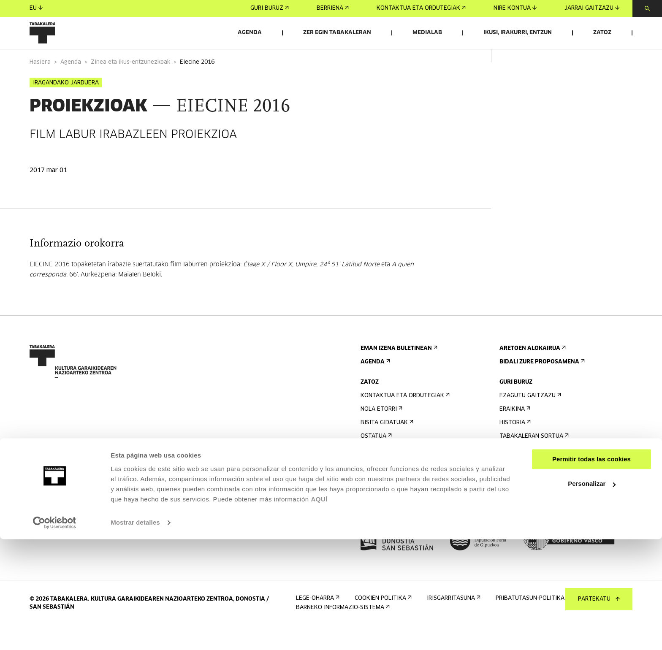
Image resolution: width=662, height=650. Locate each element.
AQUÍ (319, 610)
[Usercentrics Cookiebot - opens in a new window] (55, 633)
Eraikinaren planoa (392, 498)
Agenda (250, 32)
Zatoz (602, 32)
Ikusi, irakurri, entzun (517, 32)
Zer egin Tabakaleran (337, 32)
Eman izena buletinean (398, 370)
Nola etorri (381, 430)
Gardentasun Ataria (533, 518)
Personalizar (592, 594)
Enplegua (516, 491)
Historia (514, 444)
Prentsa (376, 518)
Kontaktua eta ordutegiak (421, 8)
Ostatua (375, 457)
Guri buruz (269, 8)
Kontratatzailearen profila (546, 505)
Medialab (427, 32)
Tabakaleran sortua (533, 457)
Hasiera (40, 84)
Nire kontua (515, 8)
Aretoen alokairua (531, 370)
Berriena (333, 8)
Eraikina (514, 430)
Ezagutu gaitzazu (529, 417)
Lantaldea (517, 471)
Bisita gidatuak (386, 444)
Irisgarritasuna (386, 471)
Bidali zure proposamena (541, 383)
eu (36, 8)
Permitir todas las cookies (591, 570)
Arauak (374, 484)
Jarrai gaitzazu (591, 8)
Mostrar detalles (135, 633)
